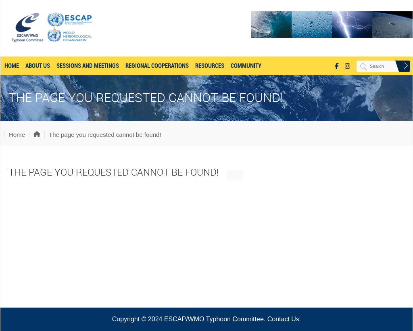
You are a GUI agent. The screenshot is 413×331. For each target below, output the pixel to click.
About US (37, 65)
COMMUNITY (246, 65)
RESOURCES (209, 65)
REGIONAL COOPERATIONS (157, 65)
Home (11, 65)
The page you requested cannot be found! (105, 134)
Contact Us (283, 319)
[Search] (379, 66)
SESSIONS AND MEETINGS (87, 65)
